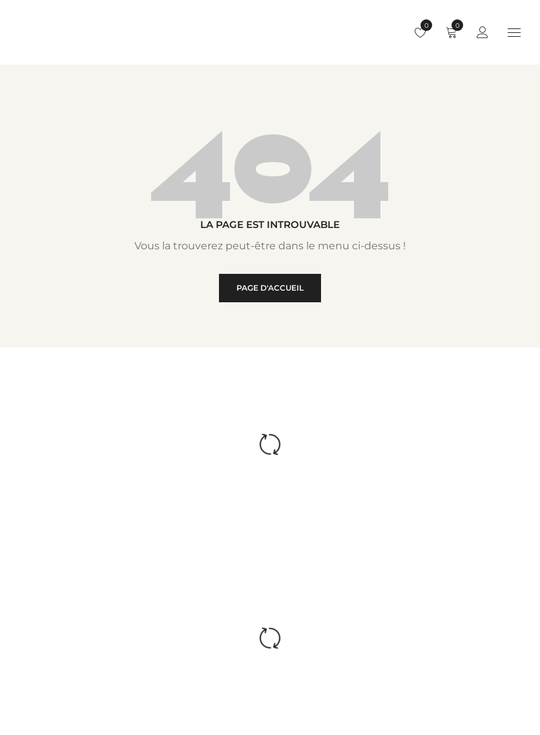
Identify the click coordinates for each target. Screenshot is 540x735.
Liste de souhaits (423, 25)
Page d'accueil (270, 288)
